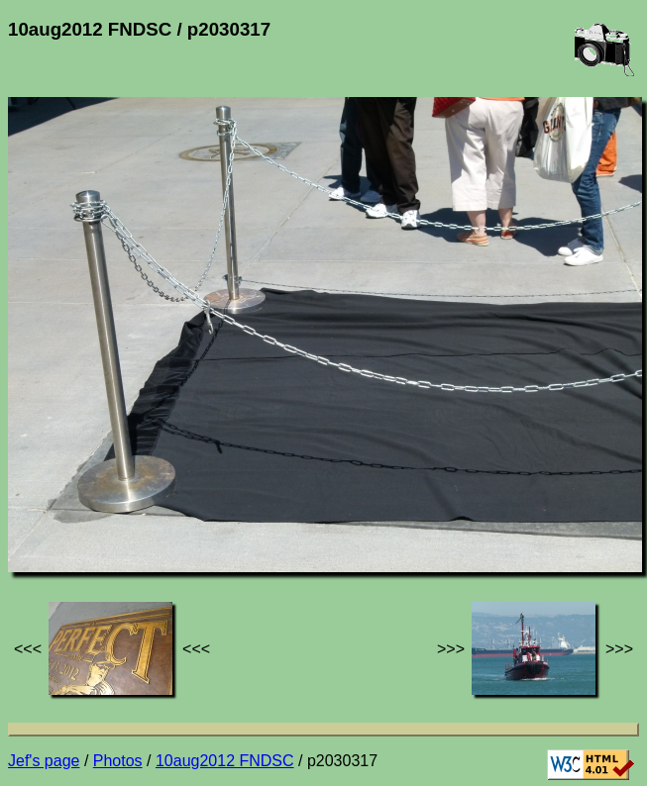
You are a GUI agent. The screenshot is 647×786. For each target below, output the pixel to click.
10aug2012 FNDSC (225, 760)
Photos (118, 760)
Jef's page (43, 760)
